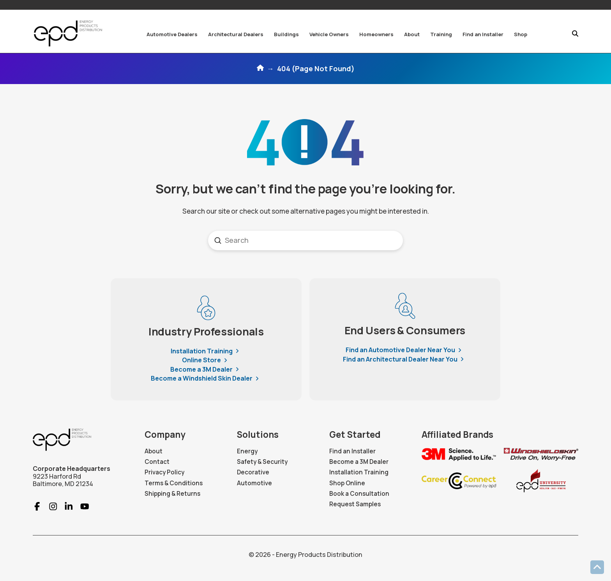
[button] (172, 34)
